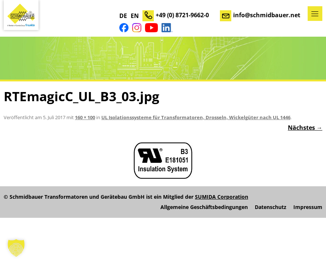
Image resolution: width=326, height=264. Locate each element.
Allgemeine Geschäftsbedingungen (204, 207)
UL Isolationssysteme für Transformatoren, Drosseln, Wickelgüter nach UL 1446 (195, 117)
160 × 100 (85, 117)
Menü (315, 13)
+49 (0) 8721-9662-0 (182, 15)
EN (135, 16)
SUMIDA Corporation (221, 196)
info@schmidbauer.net (266, 15)
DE (123, 16)
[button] (16, 248)
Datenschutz (270, 207)
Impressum (307, 207)
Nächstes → (305, 128)
